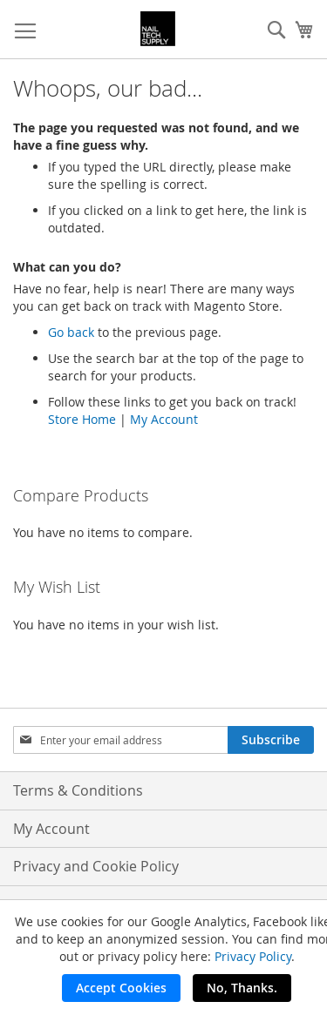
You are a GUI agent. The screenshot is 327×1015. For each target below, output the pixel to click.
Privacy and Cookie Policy (96, 866)
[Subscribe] (271, 740)
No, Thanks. (242, 987)
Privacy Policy (253, 956)
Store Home (82, 419)
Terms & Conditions (78, 790)
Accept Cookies (121, 987)
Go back (71, 332)
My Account (164, 419)
